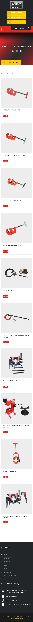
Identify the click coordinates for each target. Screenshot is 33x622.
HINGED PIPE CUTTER (9, 471)
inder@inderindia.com (12, 596)
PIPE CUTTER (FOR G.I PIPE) (11, 110)
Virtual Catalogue (15, 17)
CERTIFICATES (8, 558)
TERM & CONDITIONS (10, 576)
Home (4, 62)
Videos (6, 569)
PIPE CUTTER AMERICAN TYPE (12, 200)
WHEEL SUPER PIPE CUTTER (12, 245)
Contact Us (8, 572)
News (5, 565)
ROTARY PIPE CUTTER (10, 381)
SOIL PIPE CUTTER (8, 290)
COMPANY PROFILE (9, 561)
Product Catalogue (15, 13)
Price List (12, 22)
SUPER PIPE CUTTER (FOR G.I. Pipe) (14, 155)
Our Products (18, 28)
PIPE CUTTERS (13, 62)
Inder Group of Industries (16, 618)
